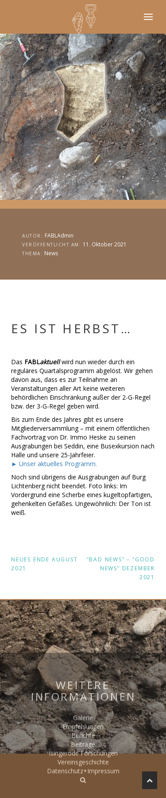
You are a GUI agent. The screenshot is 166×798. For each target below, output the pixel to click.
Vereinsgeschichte (83, 784)
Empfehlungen (83, 749)
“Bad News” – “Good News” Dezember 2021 (121, 568)
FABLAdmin (59, 235)
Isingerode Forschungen (83, 775)
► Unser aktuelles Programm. (54, 463)
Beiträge (83, 767)
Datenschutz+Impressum (83, 793)
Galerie (83, 740)
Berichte (83, 758)
